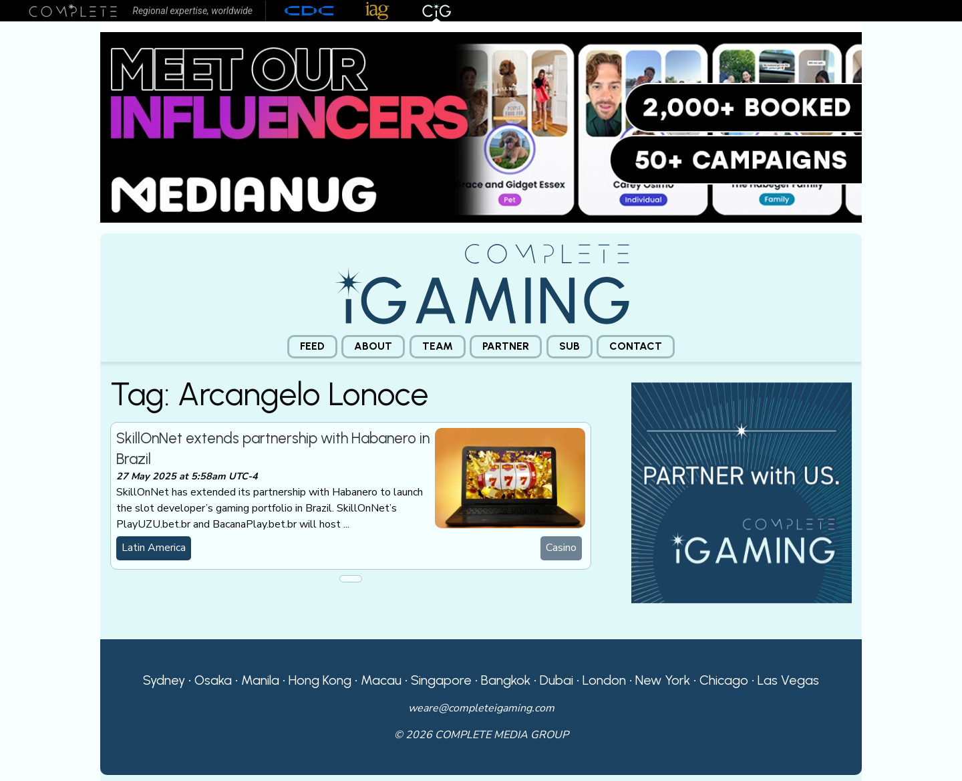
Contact (635, 346)
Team (437, 346)
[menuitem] (312, 346)
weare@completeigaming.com (481, 708)
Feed (312, 346)
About (373, 346)
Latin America (154, 547)
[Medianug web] (481, 126)
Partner (505, 346)
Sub (569, 346)
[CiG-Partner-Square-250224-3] (741, 491)
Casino (561, 547)
